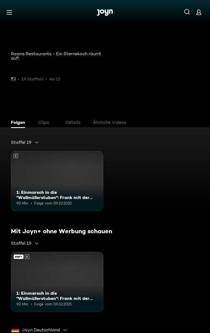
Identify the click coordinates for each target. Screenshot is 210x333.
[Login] (199, 12)
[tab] (19, 123)
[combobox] (25, 142)
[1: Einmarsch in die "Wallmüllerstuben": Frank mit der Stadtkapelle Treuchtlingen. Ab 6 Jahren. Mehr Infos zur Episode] (57, 181)
